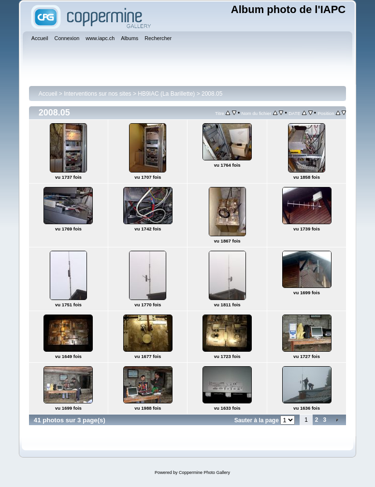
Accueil (48, 93)
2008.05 (212, 93)
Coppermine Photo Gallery (204, 472)
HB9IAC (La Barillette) (166, 93)
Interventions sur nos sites (97, 93)
